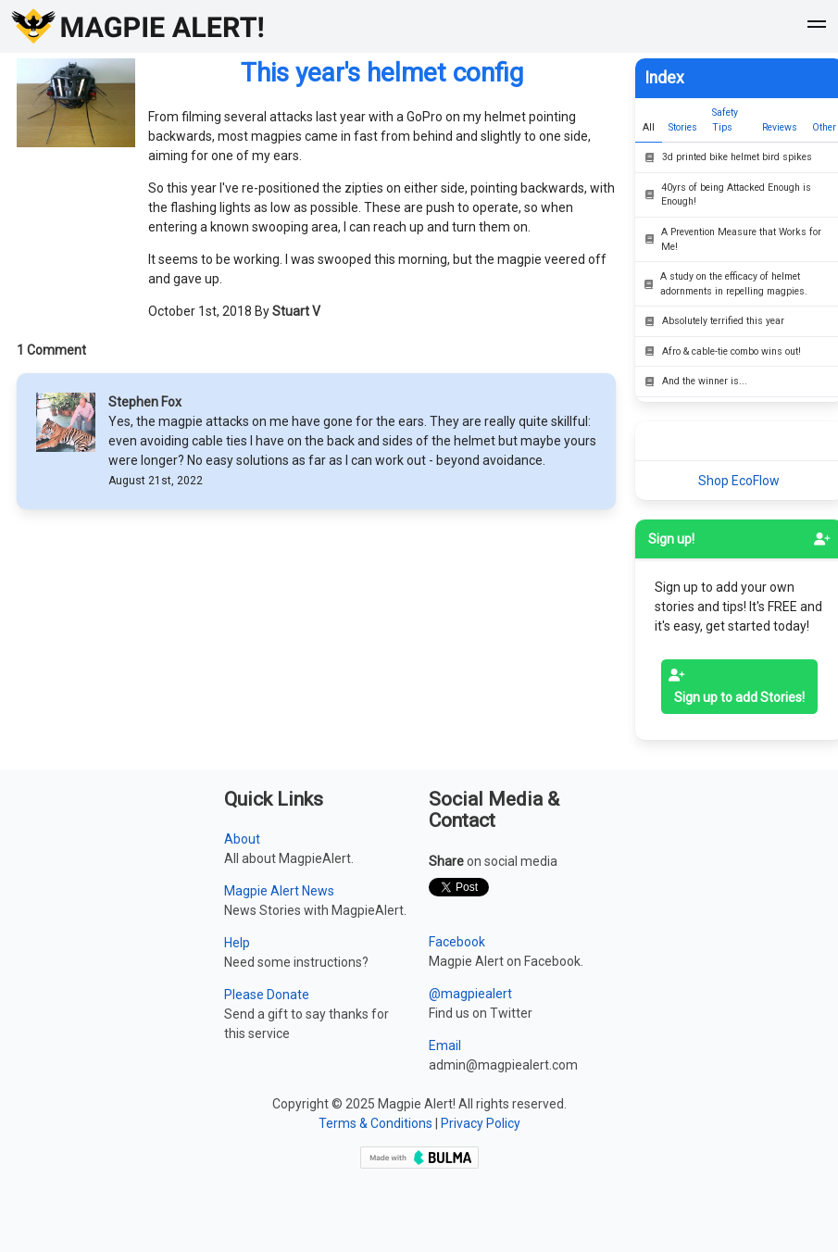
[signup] (822, 539)
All (649, 127)
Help (237, 942)
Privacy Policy (480, 1123)
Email (445, 1045)
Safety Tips (725, 119)
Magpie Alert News (279, 890)
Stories (683, 127)
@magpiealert (470, 993)
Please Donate (266, 994)
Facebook (457, 941)
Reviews (779, 127)
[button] (817, 26)
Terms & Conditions (375, 1123)
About (242, 839)
